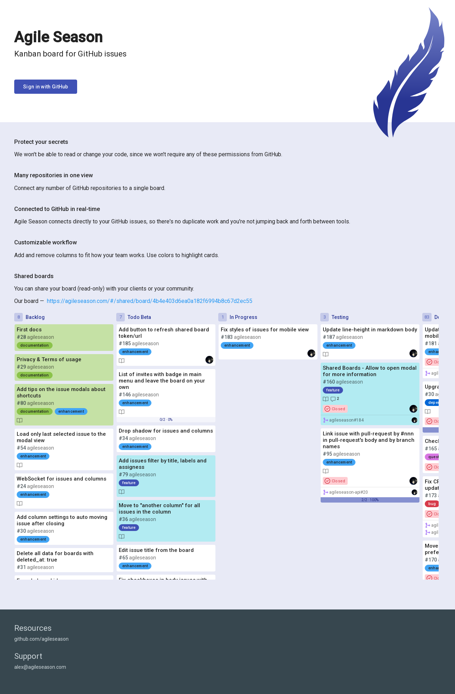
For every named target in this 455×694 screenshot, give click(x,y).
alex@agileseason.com (40, 667)
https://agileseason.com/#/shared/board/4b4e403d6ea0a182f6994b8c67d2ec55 (149, 301)
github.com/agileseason (41, 639)
